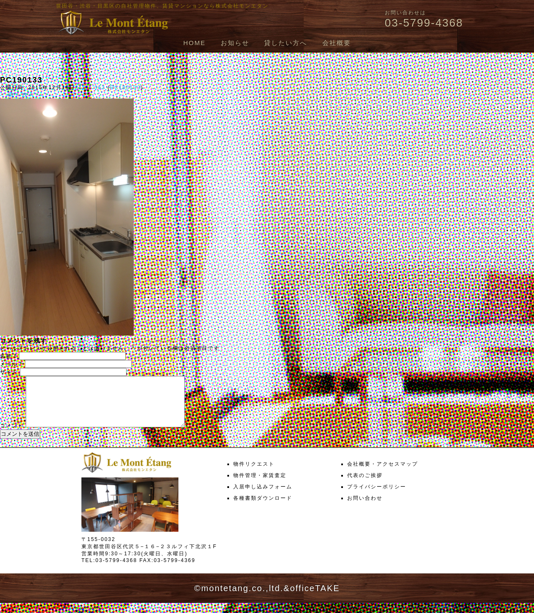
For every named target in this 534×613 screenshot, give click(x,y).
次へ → (32, 95)
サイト (9, 372)
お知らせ (235, 42)
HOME (194, 42)
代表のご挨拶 (365, 485)
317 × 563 (90, 88)
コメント (12, 436)
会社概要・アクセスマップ (382, 474)
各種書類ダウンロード (262, 508)
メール (11, 364)
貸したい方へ (285, 42)
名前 (8, 356)
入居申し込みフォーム (262, 497)
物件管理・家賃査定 (259, 485)
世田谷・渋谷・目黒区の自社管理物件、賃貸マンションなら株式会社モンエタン (162, 6)
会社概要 (336, 42)
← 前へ (10, 95)
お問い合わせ (365, 508)
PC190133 (125, 88)
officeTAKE (315, 598)
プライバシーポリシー (376, 497)
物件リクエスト (254, 474)
